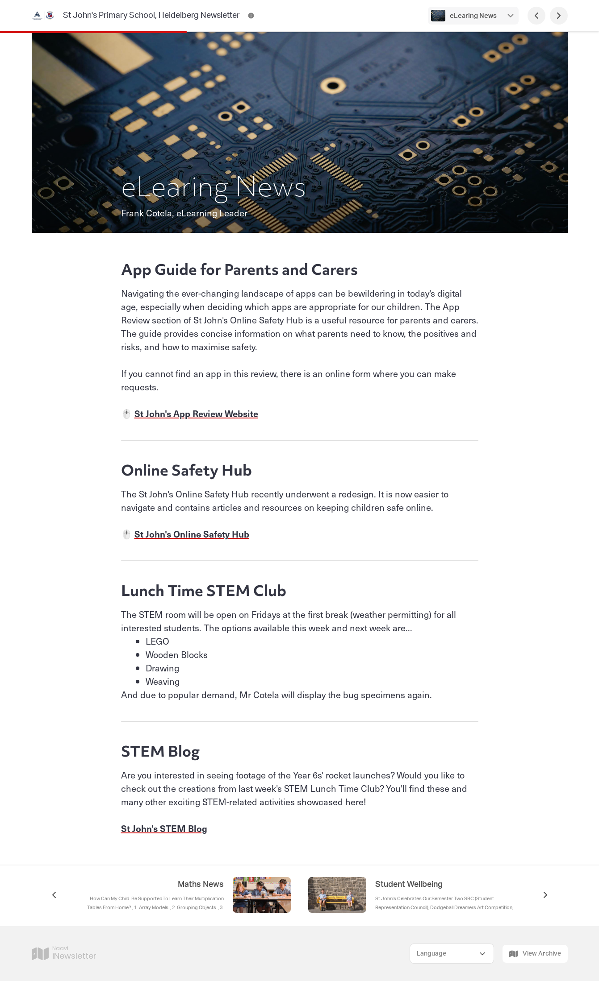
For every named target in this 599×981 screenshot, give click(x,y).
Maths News (201, 885)
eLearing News (473, 15)
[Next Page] (559, 16)
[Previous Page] (536, 16)
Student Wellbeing (409, 885)
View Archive (535, 953)
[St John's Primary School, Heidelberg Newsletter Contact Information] (251, 15)
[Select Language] (452, 953)
